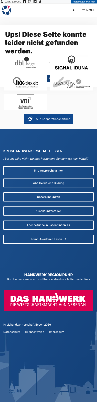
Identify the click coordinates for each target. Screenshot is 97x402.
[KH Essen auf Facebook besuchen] (24, 1)
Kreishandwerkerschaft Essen (23, 324)
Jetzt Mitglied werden (84, 1)
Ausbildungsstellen (49, 211)
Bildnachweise (34, 332)
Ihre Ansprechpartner (48, 170)
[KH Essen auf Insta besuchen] (29, 1)
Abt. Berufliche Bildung (48, 183)
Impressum (56, 332)
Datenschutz (11, 332)
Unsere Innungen (48, 197)
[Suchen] (49, 78)
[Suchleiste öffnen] (74, 10)
